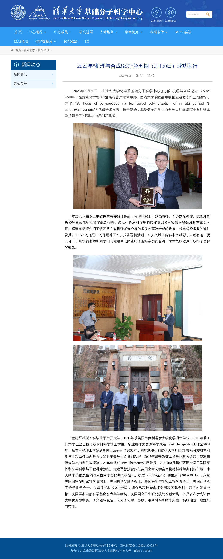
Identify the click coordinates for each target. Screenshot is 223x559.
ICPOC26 (70, 41)
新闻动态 (29, 50)
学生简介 (134, 32)
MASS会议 (183, 32)
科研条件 (159, 32)
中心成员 (63, 32)
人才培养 (109, 32)
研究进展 (86, 32)
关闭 (150, 75)
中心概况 (38, 32)
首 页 (18, 32)
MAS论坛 (21, 41)
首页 (18, 50)
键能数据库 (46, 41)
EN (87, 41)
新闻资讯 (43, 50)
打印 (139, 75)
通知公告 (20, 83)
